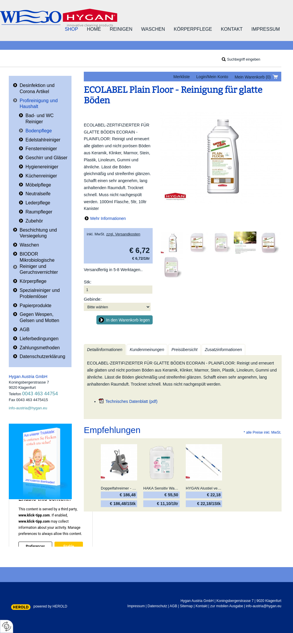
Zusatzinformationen (223, 349)
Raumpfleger (38, 211)
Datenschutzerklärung (42, 356)
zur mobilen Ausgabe (226, 606)
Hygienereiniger (41, 166)
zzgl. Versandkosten (123, 234)
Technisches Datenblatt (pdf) (131, 401)
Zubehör (34, 220)
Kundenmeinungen (147, 349)
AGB (25, 329)
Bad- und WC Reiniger (39, 118)
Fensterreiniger (41, 148)
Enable (68, 546)
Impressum (265, 29)
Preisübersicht (184, 349)
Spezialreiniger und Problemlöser (40, 293)
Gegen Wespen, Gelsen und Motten (39, 317)
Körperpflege (193, 29)
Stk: (87, 281)
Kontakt (232, 29)
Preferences (35, 546)
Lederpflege (37, 202)
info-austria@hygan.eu (28, 408)
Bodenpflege (38, 130)
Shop (71, 29)
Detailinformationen (104, 349)
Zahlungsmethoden (40, 347)
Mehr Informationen (108, 218)
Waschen (153, 29)
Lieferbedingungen (39, 338)
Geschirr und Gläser (46, 157)
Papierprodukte (36, 305)
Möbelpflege (38, 184)
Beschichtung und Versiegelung (38, 233)
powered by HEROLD (50, 606)
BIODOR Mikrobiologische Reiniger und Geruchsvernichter (39, 263)
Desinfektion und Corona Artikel (37, 88)
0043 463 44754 (40, 393)
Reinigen (121, 29)
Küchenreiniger (41, 175)
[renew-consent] (6, 626)
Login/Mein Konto (212, 76)
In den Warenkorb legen (128, 320)
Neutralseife (37, 193)
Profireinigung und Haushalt (39, 103)
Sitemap (186, 606)
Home (94, 29)
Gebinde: (93, 299)
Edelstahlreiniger (42, 139)
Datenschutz (157, 606)
